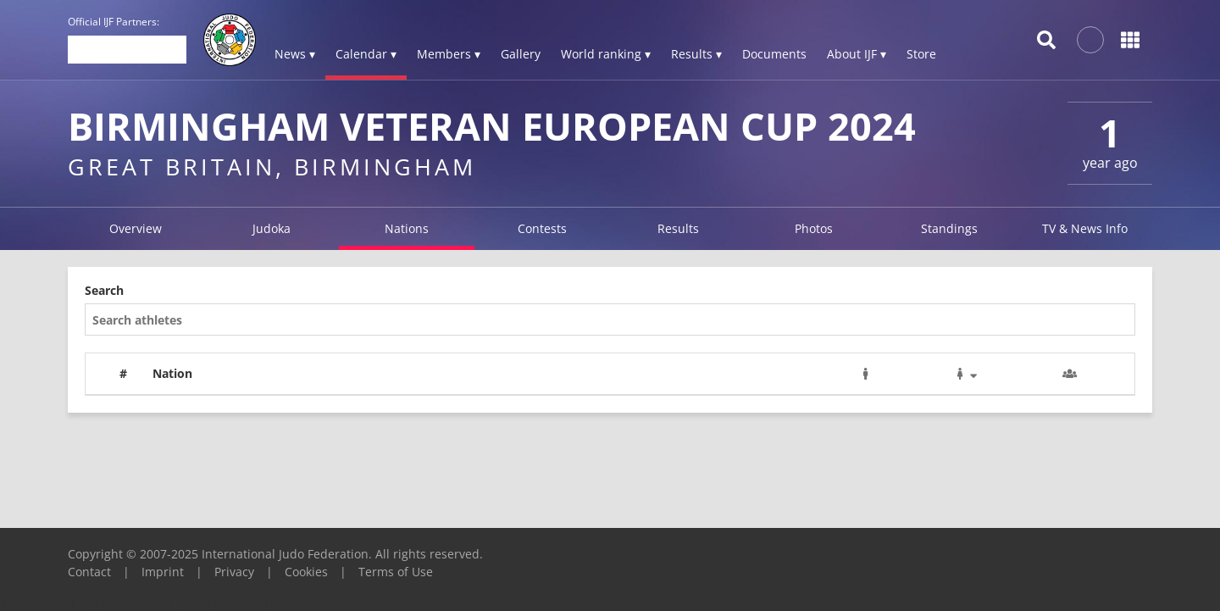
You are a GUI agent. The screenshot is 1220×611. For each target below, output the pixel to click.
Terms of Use (395, 572)
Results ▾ (696, 54)
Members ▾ (448, 54)
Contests (542, 228)
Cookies (306, 572)
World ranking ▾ (606, 54)
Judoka (271, 228)
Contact (89, 572)
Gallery (521, 54)
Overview (135, 228)
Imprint (162, 572)
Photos (814, 228)
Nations (407, 228)
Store (921, 54)
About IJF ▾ (856, 54)
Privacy (234, 572)
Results (678, 228)
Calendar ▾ (366, 54)
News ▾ (294, 54)
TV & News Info (1085, 228)
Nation (172, 373)
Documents (774, 54)
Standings (949, 228)
